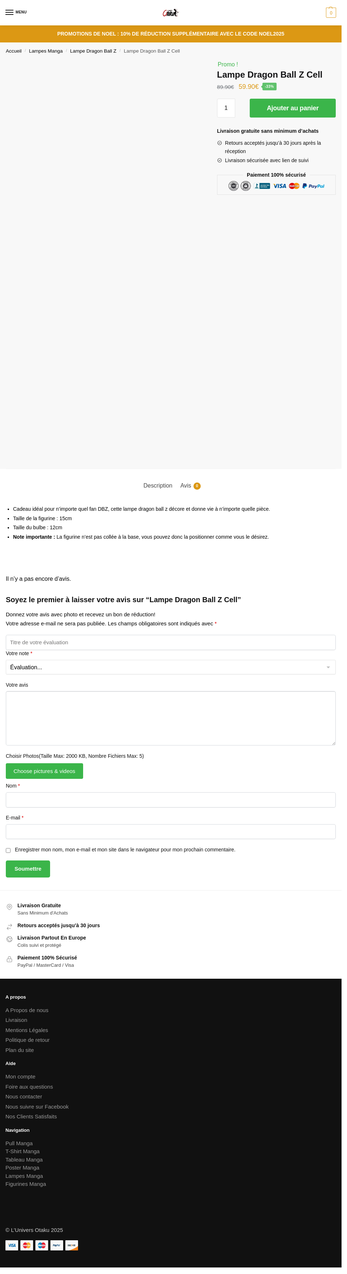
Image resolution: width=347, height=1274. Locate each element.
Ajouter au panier (293, 108)
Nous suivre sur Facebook (37, 1107)
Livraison (16, 1020)
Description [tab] (157, 485)
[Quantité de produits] (226, 108)
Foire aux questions (29, 1087)
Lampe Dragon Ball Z (93, 51)
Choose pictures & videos (44, 771)
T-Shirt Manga (22, 1151)
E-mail (15, 818)
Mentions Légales (26, 1030)
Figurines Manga (25, 1184)
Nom (13, 786)
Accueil (14, 51)
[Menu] (16, 12)
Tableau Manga (24, 1159)
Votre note (19, 653)
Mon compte (20, 1076)
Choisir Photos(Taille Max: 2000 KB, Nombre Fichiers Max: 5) (75, 756)
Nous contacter (23, 1096)
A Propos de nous (26, 1010)
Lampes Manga (46, 51)
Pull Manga (19, 1143)
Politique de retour (27, 1040)
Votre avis (17, 685)
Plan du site (19, 1050)
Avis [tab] (190, 486)
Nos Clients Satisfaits (31, 1116)
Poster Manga (22, 1167)
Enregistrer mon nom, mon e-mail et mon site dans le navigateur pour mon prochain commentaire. (125, 849)
